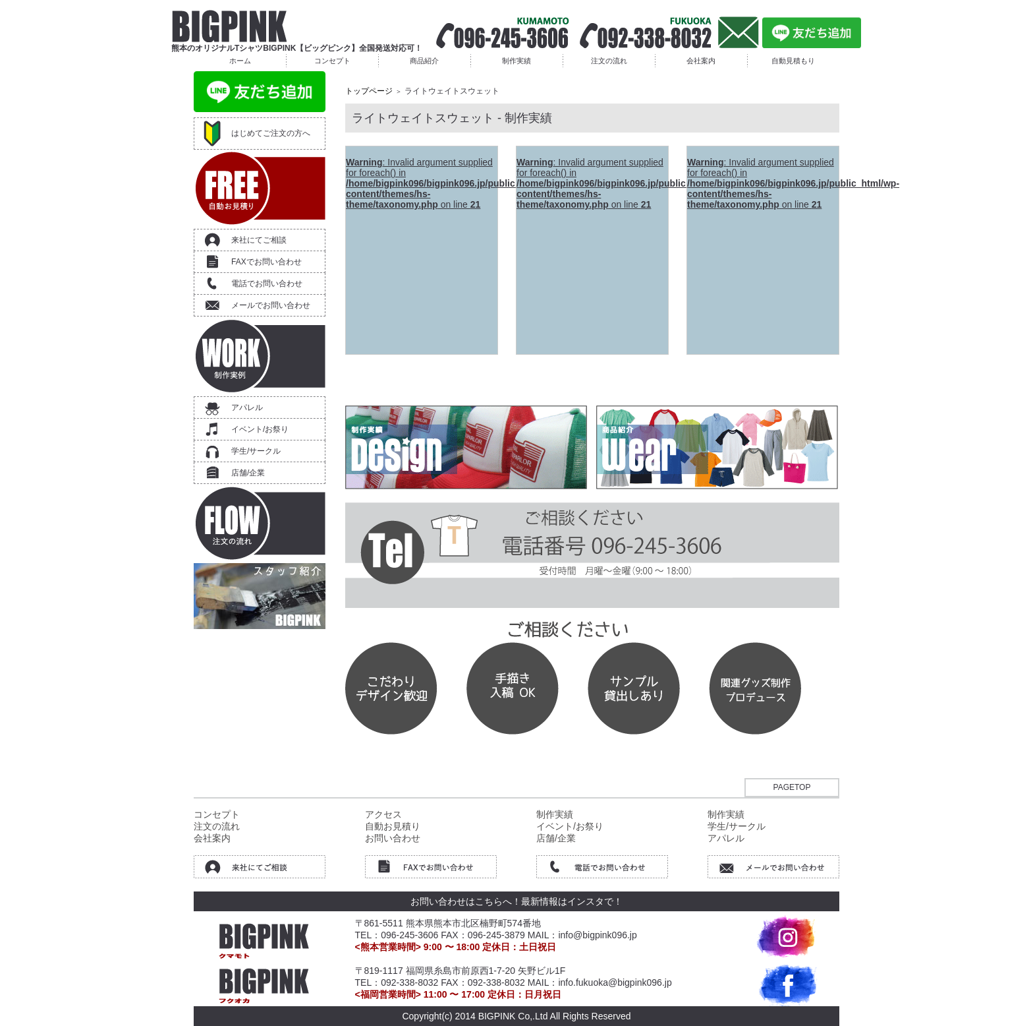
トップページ (369, 91)
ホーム (240, 61)
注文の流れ (609, 61)
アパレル (247, 407)
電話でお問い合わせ (266, 283)
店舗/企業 (248, 472)
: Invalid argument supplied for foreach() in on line (452, 183)
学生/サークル (256, 451)
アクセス (383, 814)
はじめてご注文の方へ (270, 133)
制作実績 (516, 61)
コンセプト (332, 61)
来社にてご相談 (259, 240)
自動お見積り (392, 826)
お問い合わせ (392, 838)
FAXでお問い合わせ (266, 261)
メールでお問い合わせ (270, 305)
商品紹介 (424, 61)
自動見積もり (793, 61)
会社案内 (700, 61)
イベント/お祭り (260, 429)
